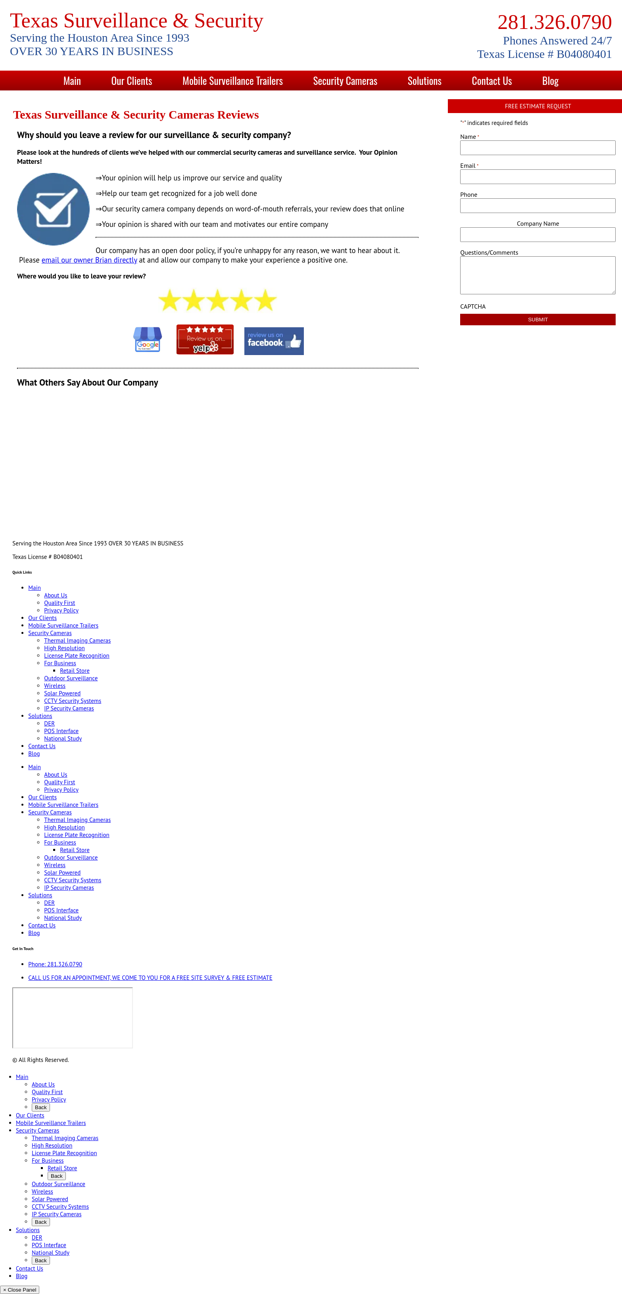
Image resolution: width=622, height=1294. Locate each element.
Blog (550, 80)
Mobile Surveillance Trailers (232, 80)
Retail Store (74, 670)
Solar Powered (62, 693)
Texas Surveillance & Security (136, 20)
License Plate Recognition (76, 655)
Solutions (425, 80)
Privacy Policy (61, 610)
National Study (63, 738)
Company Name (538, 223)
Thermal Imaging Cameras (77, 640)
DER (49, 723)
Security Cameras (345, 80)
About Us (55, 595)
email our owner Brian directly (89, 260)
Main (72, 80)
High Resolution (64, 648)
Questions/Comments (489, 252)
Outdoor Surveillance (71, 678)
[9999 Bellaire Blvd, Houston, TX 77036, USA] (72, 1017)
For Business (60, 663)
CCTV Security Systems (72, 701)
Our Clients (131, 80)
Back (41, 1107)
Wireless (54, 685)
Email (469, 165)
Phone (468, 194)
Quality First (59, 603)
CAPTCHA (473, 306)
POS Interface (61, 731)
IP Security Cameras (69, 708)
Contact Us (492, 80)
